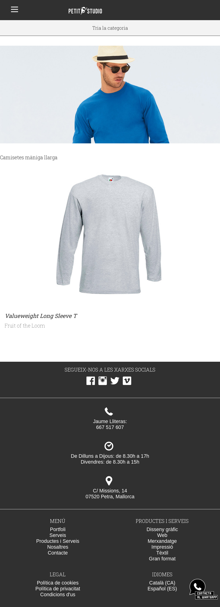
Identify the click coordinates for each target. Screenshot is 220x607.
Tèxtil (162, 553)
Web (162, 535)
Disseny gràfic (162, 529)
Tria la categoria (110, 28)
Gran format (162, 559)
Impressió (162, 547)
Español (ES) (162, 589)
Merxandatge (162, 541)
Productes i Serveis (57, 541)
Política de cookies (58, 583)
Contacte (58, 553)
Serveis (57, 535)
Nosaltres (57, 547)
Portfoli (57, 529)
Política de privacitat (57, 589)
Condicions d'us (57, 594)
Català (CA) (162, 583)
